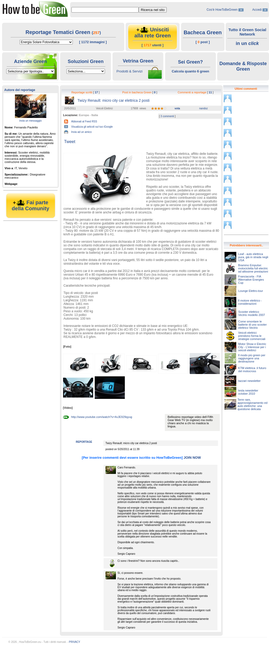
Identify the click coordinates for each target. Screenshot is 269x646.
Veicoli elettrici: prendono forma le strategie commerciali (251, 336)
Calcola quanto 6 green (190, 71)
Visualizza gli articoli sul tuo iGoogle (92, 126)
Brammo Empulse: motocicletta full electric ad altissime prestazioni (253, 268)
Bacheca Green (203, 32)
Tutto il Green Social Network (247, 31)
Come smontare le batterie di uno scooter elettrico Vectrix (252, 324)
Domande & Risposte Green (243, 66)
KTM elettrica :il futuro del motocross (252, 369)
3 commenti (167, 116)
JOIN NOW (192, 458)
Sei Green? (190, 62)
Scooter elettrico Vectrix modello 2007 (251, 313)
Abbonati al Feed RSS (84, 121)
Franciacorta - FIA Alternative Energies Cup (251, 279)
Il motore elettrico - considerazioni (250, 302)
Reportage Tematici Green (58, 32)
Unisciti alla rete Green (152, 32)
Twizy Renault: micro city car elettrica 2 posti (113, 100)
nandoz (203, 108)
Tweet (69, 141)
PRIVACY (74, 642)
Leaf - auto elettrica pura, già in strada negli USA (253, 257)
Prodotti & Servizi (129, 71)
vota (177, 108)
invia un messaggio (30, 120)
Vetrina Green (138, 61)
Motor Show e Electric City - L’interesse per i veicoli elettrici (252, 347)
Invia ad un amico (81, 132)
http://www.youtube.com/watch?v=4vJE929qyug (101, 416)
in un (247, 43)
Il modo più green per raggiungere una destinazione (251, 358)
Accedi (257, 10)
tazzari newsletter (249, 380)
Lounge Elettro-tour (250, 290)
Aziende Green (30, 61)
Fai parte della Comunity (30, 205)
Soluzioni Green (86, 61)
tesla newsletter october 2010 (248, 392)
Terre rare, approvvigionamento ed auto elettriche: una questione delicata (252, 404)
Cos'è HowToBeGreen (222, 10)
